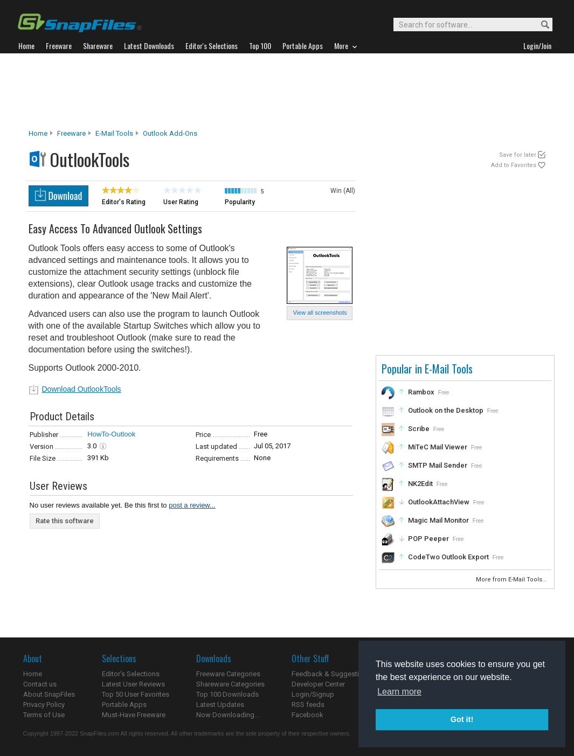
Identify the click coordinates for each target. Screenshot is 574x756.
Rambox (421, 392)
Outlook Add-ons (170, 133)
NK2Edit (420, 484)
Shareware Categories (230, 684)
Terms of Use (44, 715)
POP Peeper (428, 539)
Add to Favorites (513, 165)
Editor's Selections (131, 674)
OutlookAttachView (438, 502)
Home (38, 133)
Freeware (71, 133)
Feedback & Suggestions (331, 674)
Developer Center (318, 684)
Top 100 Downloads (227, 694)
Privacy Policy (44, 704)
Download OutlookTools (81, 389)
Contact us (40, 684)
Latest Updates (220, 704)
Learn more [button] (399, 691)
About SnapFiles (49, 694)
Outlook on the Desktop (445, 410)
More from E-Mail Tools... (512, 579)
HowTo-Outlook (111, 434)
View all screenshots (320, 312)
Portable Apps (124, 704)
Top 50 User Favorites (135, 694)
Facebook (307, 715)
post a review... (192, 505)
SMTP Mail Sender (437, 465)
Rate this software (65, 521)
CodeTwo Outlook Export (448, 557)
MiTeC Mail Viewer (437, 447)
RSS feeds (308, 704)
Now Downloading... (227, 715)
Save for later (517, 154)
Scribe (419, 429)
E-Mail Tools (114, 133)
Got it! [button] (462, 719)
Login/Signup (313, 694)
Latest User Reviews (133, 684)
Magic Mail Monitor (438, 520)
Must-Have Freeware (133, 715)
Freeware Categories (228, 674)
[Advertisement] (287, 91)
